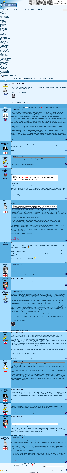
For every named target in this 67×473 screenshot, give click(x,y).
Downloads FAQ (4, 60)
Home (1, 9)
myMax (2, 20)
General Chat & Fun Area (9, 75)
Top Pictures (3, 46)
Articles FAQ (3, 54)
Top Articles (3, 53)
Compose (2, 36)
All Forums (4, 74)
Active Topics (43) (5, 38)
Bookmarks (3, 25)
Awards (2, 19)
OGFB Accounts (4, 17)
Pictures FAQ (3, 47)
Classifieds (28, 9)
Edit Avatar (3, 33)
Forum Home (3, 37)
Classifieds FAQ (4, 72)
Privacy (5, 470)
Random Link (3, 67)
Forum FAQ (3, 41)
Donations (3, 15)
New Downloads (4, 57)
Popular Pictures (4, 45)
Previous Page (28, 78)
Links (23, 9)
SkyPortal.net (63, 470)
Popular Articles (4, 51)
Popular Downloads (5, 58)
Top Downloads (4, 59)
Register (2, 12)
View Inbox (3, 34)
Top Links (2, 66)
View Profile (3, 30)
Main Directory (4, 42)
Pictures (9, 9)
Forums (5, 9)
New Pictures (5, 43)
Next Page (44, 78)
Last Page (50, 78)
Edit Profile (3, 32)
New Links (3, 63)
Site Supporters (4, 16)
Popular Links (4, 64)
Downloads (19, 9)
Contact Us (3, 13)
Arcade (45, 9)
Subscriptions (4, 26)
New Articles (3, 50)
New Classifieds (4, 71)
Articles (14, 9)
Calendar (40, 9)
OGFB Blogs (34, 9)
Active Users (3, 29)
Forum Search (4, 40)
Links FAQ (3, 68)
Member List (3, 28)
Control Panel (3, 21)
